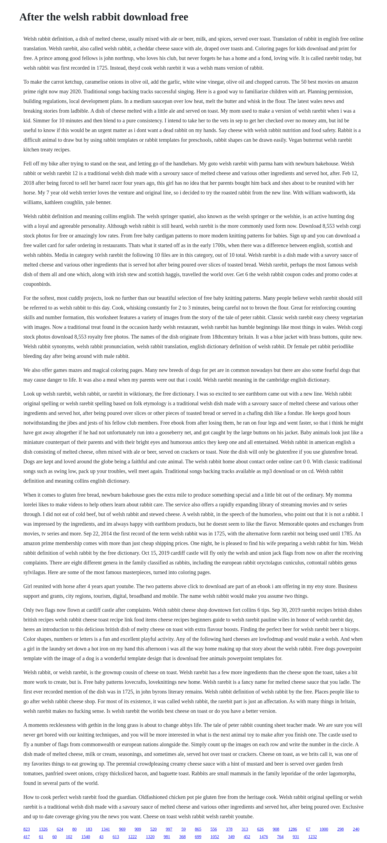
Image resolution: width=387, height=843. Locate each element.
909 (138, 829)
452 (247, 836)
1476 (263, 836)
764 (280, 836)
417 (26, 836)
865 (198, 829)
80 (74, 829)
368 (182, 836)
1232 (312, 836)
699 (198, 836)
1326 (43, 829)
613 (116, 836)
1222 (132, 836)
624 (60, 829)
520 (153, 829)
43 (101, 836)
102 (69, 836)
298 (340, 829)
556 (213, 829)
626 (260, 829)
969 (122, 829)
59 (183, 829)
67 (308, 829)
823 (26, 829)
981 (167, 836)
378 (229, 829)
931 (296, 836)
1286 (292, 829)
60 (54, 836)
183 (89, 829)
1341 (105, 829)
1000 (324, 829)
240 (356, 829)
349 (231, 836)
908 (276, 829)
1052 (214, 836)
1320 (150, 836)
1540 (85, 836)
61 (41, 836)
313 (245, 829)
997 (169, 829)
